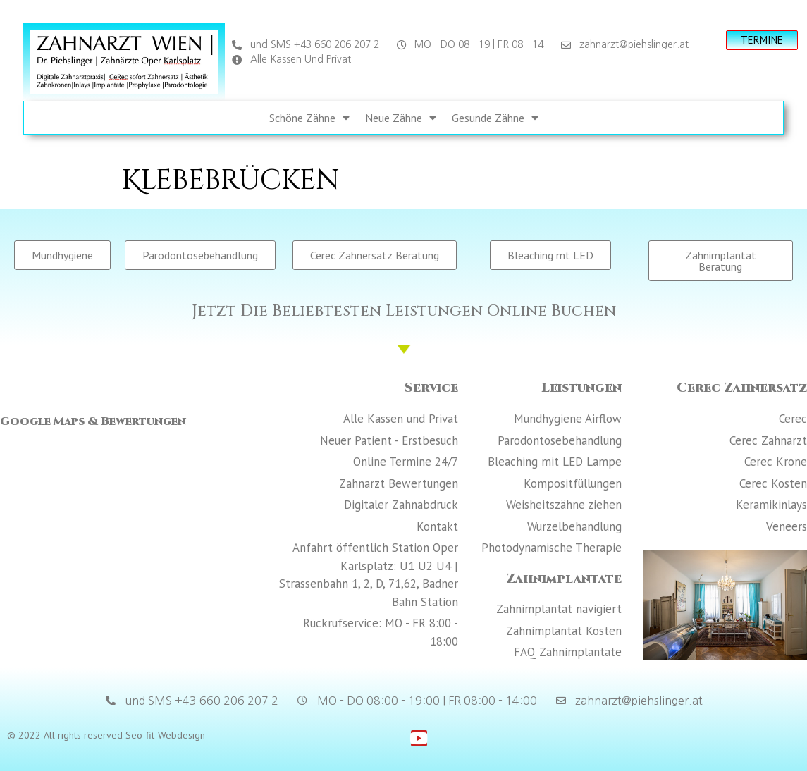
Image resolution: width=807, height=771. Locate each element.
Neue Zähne (400, 118)
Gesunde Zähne (495, 118)
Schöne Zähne (309, 118)
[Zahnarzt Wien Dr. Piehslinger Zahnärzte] (128, 561)
